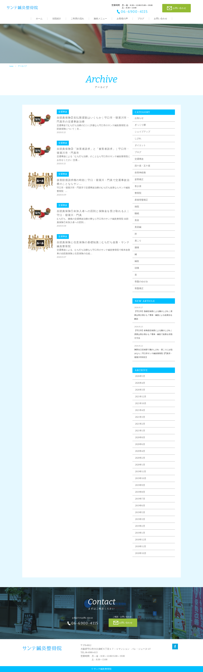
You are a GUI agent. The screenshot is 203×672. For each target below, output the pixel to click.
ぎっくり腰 (140, 127)
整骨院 (138, 195)
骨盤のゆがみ (141, 283)
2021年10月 (140, 405)
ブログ (141, 18)
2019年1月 (140, 535)
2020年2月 (140, 460)
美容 (137, 222)
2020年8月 (140, 439)
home (11, 66)
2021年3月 (140, 419)
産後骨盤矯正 (141, 202)
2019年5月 (140, 514)
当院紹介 (56, 18)
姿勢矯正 (139, 181)
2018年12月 (140, 541)
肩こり (138, 242)
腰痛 (137, 249)
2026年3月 (140, 391)
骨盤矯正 (139, 290)
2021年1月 (140, 432)
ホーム (39, 18)
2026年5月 (140, 378)
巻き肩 (138, 188)
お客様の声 (122, 18)
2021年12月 (140, 398)
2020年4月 (140, 453)
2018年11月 (140, 548)
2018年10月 (140, 555)
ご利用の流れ (77, 18)
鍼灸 (137, 263)
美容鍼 (138, 229)
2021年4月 (140, 412)
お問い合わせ (160, 18)
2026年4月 (140, 385)
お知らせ (139, 120)
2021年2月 (140, 426)
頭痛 (137, 270)
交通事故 (139, 161)
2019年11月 (140, 473)
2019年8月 (140, 494)
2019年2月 (140, 528)
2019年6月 (140, 507)
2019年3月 (140, 521)
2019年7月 (140, 500)
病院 (137, 208)
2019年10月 (140, 480)
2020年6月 (140, 446)
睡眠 (137, 215)
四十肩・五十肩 (142, 167)
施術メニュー (100, 18)
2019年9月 (140, 487)
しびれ (138, 140)
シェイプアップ (142, 133)
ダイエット (140, 147)
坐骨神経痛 (140, 174)
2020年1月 (140, 466)
